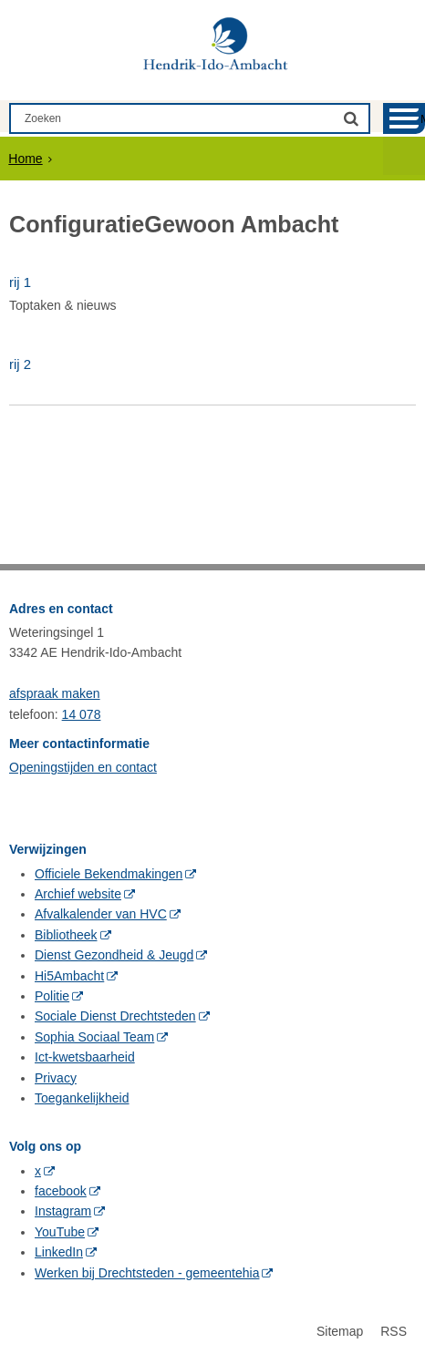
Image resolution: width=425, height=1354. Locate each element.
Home (25, 158)
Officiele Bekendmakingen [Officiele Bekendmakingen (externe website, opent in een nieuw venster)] (108, 874)
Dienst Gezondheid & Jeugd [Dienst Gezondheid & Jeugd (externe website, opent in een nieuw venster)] (114, 955)
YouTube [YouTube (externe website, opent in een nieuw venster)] (60, 1232)
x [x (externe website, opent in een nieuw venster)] (38, 1171)
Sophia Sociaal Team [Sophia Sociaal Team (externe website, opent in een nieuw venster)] (94, 1037)
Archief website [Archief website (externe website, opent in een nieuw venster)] (78, 894)
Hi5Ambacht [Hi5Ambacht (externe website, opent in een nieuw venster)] (69, 976)
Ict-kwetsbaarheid (85, 1057)
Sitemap (339, 1331)
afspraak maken (54, 693)
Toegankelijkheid (82, 1098)
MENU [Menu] (422, 119)
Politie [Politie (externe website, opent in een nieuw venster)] (52, 996)
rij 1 (20, 282)
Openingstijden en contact (83, 767)
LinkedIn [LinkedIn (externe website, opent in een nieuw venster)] (59, 1252)
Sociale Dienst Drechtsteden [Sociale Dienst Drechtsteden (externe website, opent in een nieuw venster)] (115, 1016)
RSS (393, 1331)
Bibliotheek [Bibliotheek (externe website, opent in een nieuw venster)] (66, 935)
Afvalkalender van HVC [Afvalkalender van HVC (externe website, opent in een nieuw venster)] (101, 914)
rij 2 (20, 364)
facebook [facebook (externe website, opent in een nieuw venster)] (61, 1191)
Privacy (56, 1078)
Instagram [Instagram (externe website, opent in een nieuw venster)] (63, 1211)
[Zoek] (351, 118)
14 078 (81, 714)
